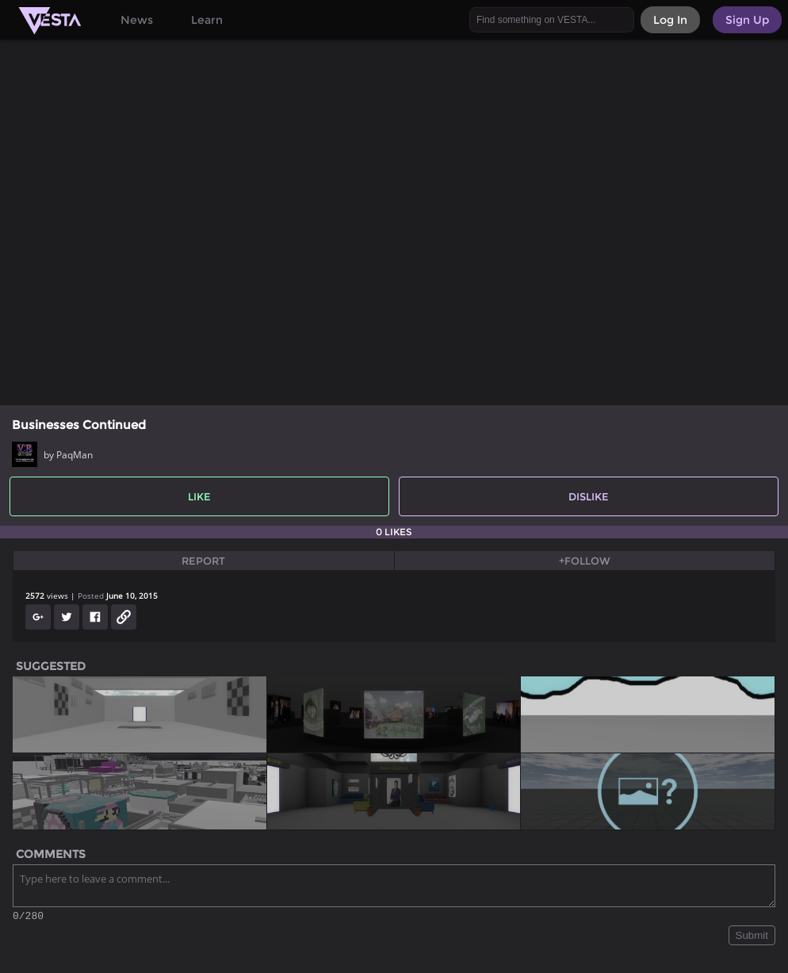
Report (203, 560)
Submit (752, 938)
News (136, 20)
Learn (207, 20)
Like (199, 496)
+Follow (584, 560)
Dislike (588, 496)
